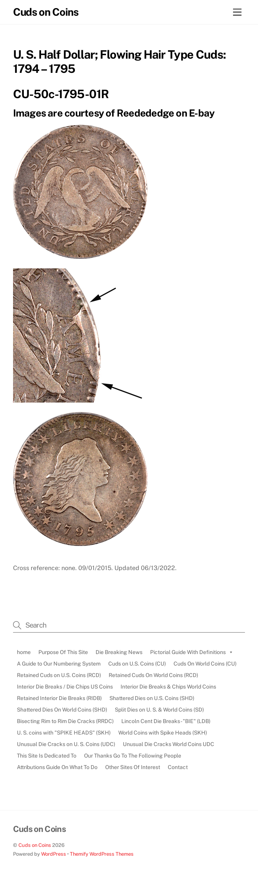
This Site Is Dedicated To (46, 756)
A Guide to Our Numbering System (59, 664)
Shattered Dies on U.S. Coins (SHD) (151, 698)
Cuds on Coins (34, 845)
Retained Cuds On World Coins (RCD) (153, 675)
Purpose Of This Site (63, 652)
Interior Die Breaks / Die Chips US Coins (65, 687)
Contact (178, 767)
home (24, 652)
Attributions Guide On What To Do (57, 767)
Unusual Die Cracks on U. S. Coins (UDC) (66, 744)
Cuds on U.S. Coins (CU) (137, 664)
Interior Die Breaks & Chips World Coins (168, 687)
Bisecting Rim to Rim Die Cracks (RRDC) (65, 721)
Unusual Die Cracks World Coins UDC (168, 744)
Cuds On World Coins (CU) (205, 664)
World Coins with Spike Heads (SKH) (162, 733)
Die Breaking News (119, 652)
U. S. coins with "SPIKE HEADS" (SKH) (64, 733)
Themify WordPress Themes (102, 854)
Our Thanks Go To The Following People (132, 756)
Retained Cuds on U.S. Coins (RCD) (59, 675)
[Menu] (237, 12)
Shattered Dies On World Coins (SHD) (62, 710)
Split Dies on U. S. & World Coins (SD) (159, 710)
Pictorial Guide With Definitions (191, 652)
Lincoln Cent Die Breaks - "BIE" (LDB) (165, 721)
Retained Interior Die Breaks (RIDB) (59, 698)
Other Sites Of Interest (132, 767)
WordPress (53, 854)
